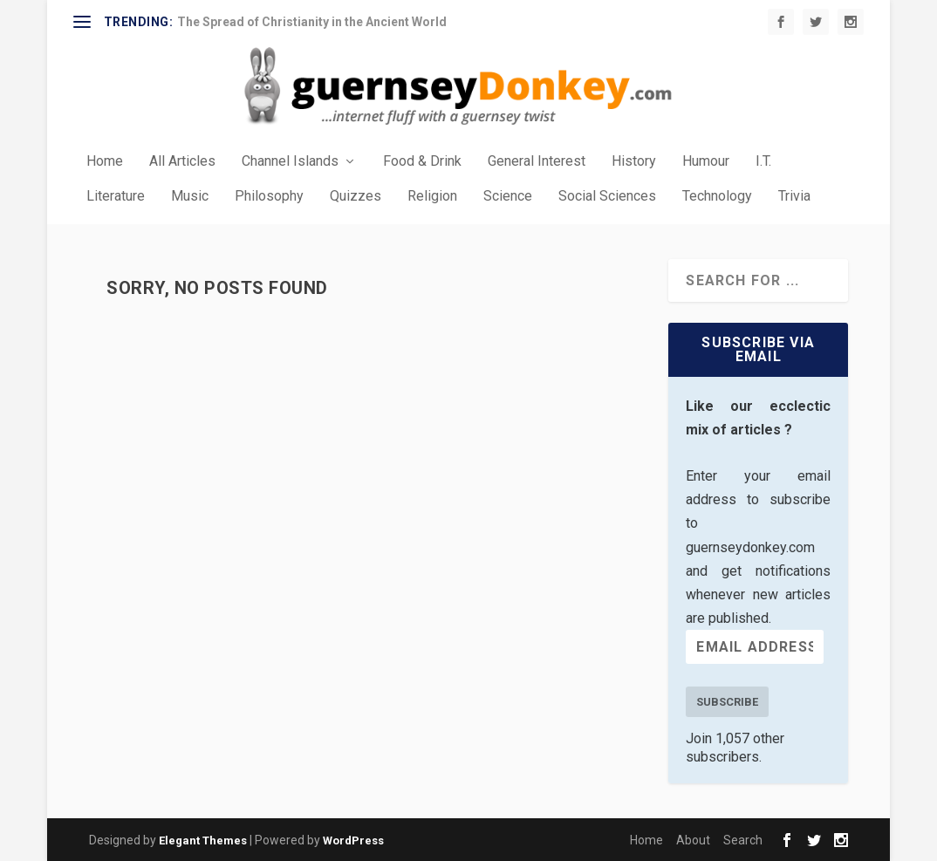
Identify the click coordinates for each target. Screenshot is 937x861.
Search (743, 840)
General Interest (536, 161)
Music (190, 196)
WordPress (353, 840)
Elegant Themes (203, 840)
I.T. (763, 161)
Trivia (794, 196)
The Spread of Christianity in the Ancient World (312, 22)
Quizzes (355, 196)
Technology (717, 196)
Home (104, 161)
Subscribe (727, 701)
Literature (115, 196)
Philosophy (269, 196)
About (693, 840)
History (634, 161)
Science (507, 196)
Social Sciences (607, 196)
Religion (432, 196)
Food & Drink (422, 161)
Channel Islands (290, 161)
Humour (705, 161)
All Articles (182, 161)
